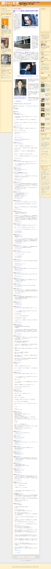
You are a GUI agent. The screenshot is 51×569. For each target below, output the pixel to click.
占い (45, 186)
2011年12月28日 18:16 (18, 209)
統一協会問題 (45, 58)
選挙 (42, 174)
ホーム (3, 5)
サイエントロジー (45, 141)
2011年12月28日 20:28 (18, 265)
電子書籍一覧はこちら (4, 68)
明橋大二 (44, 191)
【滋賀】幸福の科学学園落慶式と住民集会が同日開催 (47, 104)
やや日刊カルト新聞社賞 (44, 169)
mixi (42, 182)
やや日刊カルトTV (4, 11)
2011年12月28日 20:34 (18, 276)
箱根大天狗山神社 (45, 153)
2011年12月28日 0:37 (18, 180)
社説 (48, 168)
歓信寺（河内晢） (45, 137)
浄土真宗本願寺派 (46, 144)
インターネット (46, 182)
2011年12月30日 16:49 (18, 480)
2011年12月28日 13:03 (18, 198)
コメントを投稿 (17, 552)
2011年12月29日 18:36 (18, 472)
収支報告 (25, 5)
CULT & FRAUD (7, 75)
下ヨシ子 (48, 191)
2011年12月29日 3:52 (18, 370)
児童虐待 (44, 177)
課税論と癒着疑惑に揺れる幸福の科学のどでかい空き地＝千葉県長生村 (47, 89)
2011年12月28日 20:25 (18, 248)
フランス (44, 195)
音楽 (45, 184)
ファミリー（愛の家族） (46, 155)
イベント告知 (48, 170)
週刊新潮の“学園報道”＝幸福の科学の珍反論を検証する (47, 119)
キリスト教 (48, 189)
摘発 (46, 172)
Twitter (4, 74)
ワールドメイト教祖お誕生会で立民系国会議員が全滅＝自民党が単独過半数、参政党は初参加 (47, 110)
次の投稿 (15, 557)
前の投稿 (37, 557)
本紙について (8, 5)
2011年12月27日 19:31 (18, 124)
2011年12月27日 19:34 (18, 140)
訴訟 (47, 172)
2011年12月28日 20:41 (18, 304)
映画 (44, 183)
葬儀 (48, 188)
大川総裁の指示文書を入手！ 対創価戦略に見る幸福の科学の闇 (47, 94)
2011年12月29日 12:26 (18, 454)
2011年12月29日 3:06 (18, 360)
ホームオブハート (43, 156)
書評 (43, 184)
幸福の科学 (43, 138)
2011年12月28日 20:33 (18, 270)
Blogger (37, 566)
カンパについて (19, 5)
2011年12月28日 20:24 (18, 232)
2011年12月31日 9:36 (18, 501)
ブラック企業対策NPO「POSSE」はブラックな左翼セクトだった (47, 124)
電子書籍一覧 (14, 5)
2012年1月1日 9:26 (18, 550)
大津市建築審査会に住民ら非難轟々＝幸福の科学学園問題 (47, 114)
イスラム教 (43, 190)
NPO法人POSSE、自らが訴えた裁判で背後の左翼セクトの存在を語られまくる (47, 85)
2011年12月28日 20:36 (18, 286)
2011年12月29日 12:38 (18, 466)
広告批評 (46, 183)
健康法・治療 (47, 178)
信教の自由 (44, 174)
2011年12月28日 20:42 (18, 322)
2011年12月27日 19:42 (18, 158)
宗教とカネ (43, 188)
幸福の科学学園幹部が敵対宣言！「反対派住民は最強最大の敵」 (47, 99)
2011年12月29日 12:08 (18, 429)
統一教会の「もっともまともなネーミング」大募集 (45, 55)
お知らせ (46, 168)
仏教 (45, 189)
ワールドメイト (45, 163)
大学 (47, 176)
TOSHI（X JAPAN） (43, 192)
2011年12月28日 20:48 (18, 333)
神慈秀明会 (46, 145)
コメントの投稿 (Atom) (27, 560)
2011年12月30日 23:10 (18, 491)
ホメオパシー (43, 179)
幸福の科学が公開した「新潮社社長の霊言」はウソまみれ (47, 129)
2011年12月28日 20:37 (18, 293)
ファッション (44, 185)
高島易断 (44, 147)
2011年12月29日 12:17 (18, 444)
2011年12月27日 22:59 (18, 170)
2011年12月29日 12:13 (18, 438)
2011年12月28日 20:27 (18, 257)
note (4, 73)
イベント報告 (43, 171)
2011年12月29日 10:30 (18, 409)
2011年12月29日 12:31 (18, 461)
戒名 (46, 188)
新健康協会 (42, 145)
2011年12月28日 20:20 (18, 221)
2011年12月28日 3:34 (18, 189)
